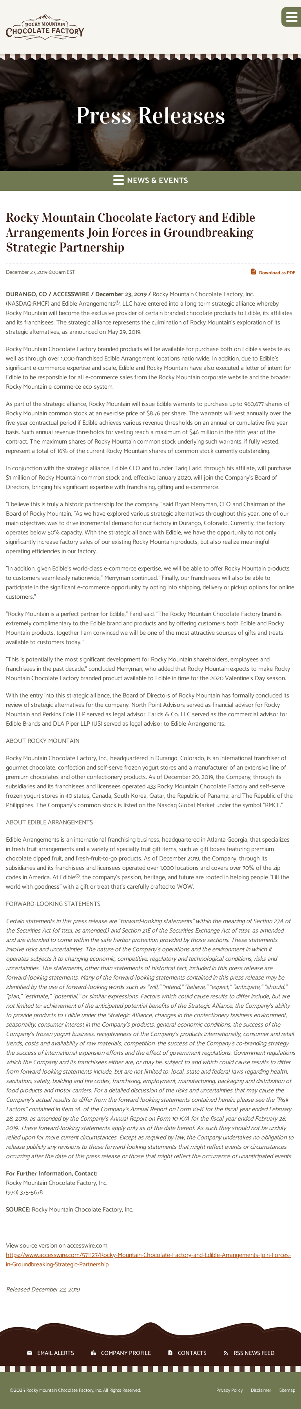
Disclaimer (261, 1390)
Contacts (192, 1353)
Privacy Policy (229, 1390)
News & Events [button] (150, 180)
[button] (291, 17)
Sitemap (287, 1390)
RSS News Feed (254, 1353)
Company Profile (126, 1353)
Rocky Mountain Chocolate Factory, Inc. (64, 1390)
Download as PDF (272, 272)
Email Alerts (55, 1353)
